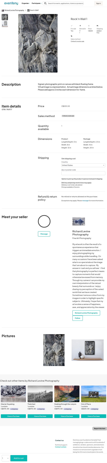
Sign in (98, 3)
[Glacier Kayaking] (13, 394)
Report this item (99, 428)
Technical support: (62, 446)
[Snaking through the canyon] (66, 394)
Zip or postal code (68, 170)
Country (64, 162)
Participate (37, 3)
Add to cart (19, 458)
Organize (26, 3)
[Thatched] (40, 394)
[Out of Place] (93, 394)
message (85, 200)
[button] (26, 3)
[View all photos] (38, 43)
